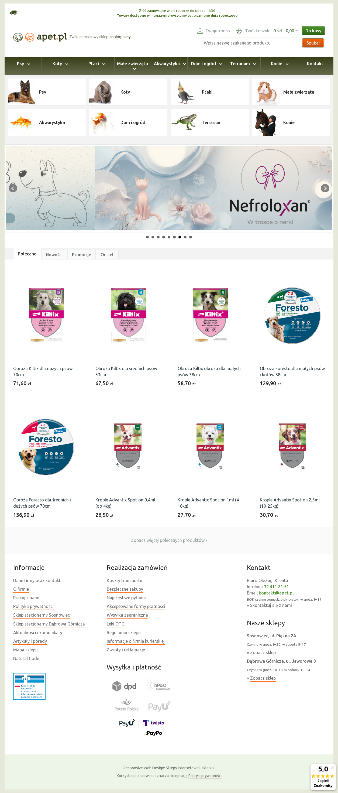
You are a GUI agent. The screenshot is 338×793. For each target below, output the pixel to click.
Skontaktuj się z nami (271, 605)
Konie (279, 63)
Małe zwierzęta (132, 66)
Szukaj (313, 42)
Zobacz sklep (263, 652)
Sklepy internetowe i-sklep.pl (169, 768)
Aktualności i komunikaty (37, 632)
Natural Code (26, 658)
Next (325, 188)
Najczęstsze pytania (126, 597)
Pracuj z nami (26, 597)
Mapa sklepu (25, 649)
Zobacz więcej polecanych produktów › (169, 540)
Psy (23, 63)
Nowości (54, 254)
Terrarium (242, 63)
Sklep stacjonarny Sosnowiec (41, 615)
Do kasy (313, 30)
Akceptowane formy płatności (136, 606)
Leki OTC (115, 623)
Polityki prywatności (205, 776)
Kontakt (315, 63)
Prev (13, 188)
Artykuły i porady (30, 641)
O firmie (21, 589)
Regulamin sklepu (124, 632)
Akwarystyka (169, 63)
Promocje (81, 254)
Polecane (27, 253)
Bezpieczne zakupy (125, 589)
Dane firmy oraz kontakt (37, 580)
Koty (60, 63)
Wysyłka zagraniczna (127, 615)
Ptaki (96, 63)
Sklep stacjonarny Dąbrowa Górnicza (49, 623)
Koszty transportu (124, 580)
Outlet (107, 254)
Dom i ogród (205, 63)
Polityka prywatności (33, 606)
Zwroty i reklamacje (126, 649)
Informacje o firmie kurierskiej (136, 641)
